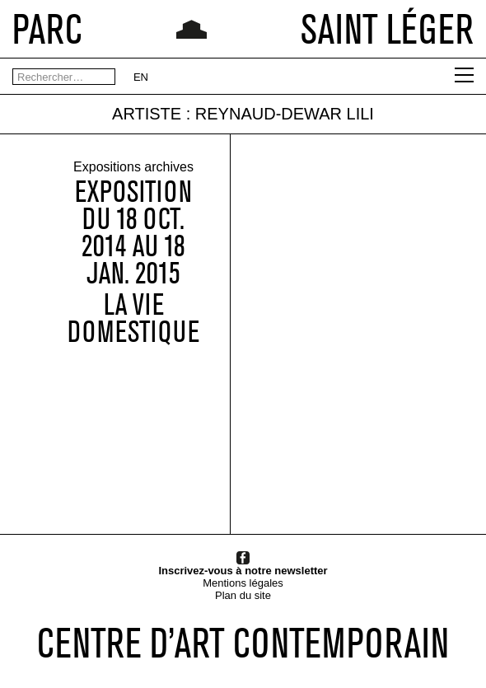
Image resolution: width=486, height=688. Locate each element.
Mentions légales (243, 583)
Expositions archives (133, 168)
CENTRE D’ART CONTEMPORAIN (243, 642)
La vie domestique (133, 319)
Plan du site (243, 595)
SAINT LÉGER (387, 28)
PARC (47, 28)
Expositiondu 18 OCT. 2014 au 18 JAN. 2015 (133, 233)
